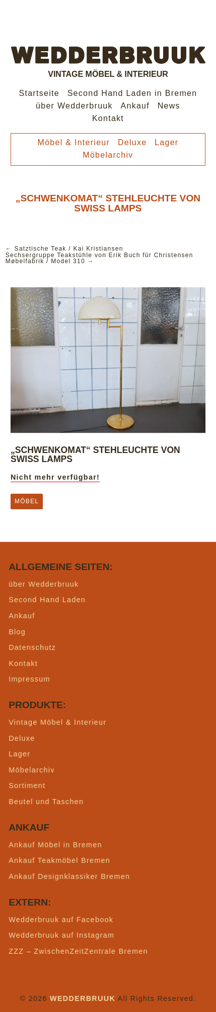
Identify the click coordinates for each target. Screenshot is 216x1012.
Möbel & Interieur (74, 142)
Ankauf (135, 105)
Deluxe (132, 142)
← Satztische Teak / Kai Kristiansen (64, 249)
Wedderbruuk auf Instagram (61, 935)
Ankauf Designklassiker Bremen (69, 876)
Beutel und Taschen (46, 802)
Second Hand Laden (47, 600)
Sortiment (27, 785)
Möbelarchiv (108, 155)
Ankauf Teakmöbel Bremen (59, 860)
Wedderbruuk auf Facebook (61, 920)
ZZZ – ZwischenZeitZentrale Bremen (78, 951)
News (169, 105)
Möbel (27, 501)
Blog (17, 632)
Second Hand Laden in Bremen (132, 93)
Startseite (39, 93)
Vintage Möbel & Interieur (57, 722)
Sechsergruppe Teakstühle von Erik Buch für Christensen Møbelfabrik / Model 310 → (99, 258)
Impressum (29, 679)
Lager (166, 142)
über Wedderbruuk (74, 105)
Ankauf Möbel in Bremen (55, 845)
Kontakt (108, 118)
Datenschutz (32, 647)
